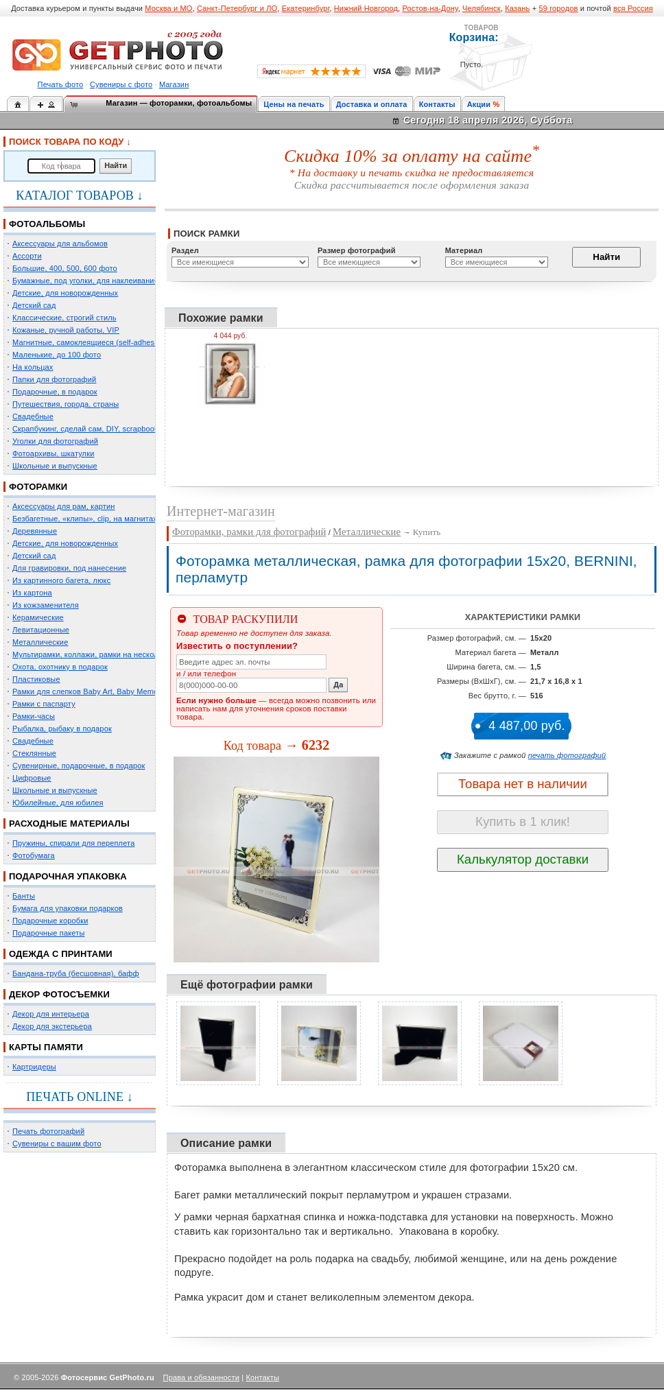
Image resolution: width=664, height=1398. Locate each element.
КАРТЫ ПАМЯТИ (46, 1047)
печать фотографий (567, 755)
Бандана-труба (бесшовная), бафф (75, 973)
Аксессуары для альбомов (60, 243)
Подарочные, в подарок (54, 392)
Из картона (32, 593)
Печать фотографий (48, 1131)
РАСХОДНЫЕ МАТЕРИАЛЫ (69, 823)
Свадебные (33, 416)
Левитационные (40, 630)
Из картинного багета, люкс (61, 580)
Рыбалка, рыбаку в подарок (62, 728)
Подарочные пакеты (48, 933)
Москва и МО (168, 8)
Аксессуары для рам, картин (63, 506)
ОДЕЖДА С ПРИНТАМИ (60, 954)
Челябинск (481, 8)
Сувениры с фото (121, 84)
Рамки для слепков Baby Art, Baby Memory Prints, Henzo (112, 691)
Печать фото (61, 84)
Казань (517, 8)
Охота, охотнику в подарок (60, 667)
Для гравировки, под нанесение (69, 568)
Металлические (40, 642)
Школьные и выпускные (54, 466)
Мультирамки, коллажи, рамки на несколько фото (101, 654)
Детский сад (34, 305)
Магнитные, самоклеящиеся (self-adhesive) (89, 342)
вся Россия (633, 8)
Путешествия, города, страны (65, 404)
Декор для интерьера (50, 1014)
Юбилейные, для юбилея (58, 802)
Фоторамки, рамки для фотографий (249, 531)
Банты (23, 896)
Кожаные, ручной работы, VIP (65, 330)
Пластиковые (36, 679)
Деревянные (34, 531)
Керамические (38, 617)
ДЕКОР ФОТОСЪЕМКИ (59, 994)
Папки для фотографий (54, 379)
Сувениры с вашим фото (57, 1143)
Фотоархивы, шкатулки (53, 453)
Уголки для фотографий (55, 441)
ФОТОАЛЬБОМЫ (47, 224)
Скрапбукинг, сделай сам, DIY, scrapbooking (90, 429)
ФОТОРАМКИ (38, 487)
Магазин (174, 84)
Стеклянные (34, 753)
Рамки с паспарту (43, 704)
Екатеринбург (306, 8)
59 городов (558, 8)
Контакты (437, 104)
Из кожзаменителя (45, 605)
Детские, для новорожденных (65, 293)
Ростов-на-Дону (430, 8)
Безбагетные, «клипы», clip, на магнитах (84, 518)
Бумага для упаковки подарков (67, 908)
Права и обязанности (201, 1377)
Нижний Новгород (366, 8)
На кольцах (33, 367)
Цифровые (31, 778)
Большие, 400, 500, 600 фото (64, 268)
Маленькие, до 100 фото (56, 355)
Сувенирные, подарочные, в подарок (78, 765)
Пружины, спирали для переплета (73, 843)
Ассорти (27, 256)
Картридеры (34, 1067)
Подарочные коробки (50, 920)
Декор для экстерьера (52, 1026)
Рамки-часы (33, 716)
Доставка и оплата (371, 104)
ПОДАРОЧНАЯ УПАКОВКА (68, 876)
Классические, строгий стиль (64, 317)
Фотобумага (33, 855)
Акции (479, 104)
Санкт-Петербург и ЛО (237, 8)
